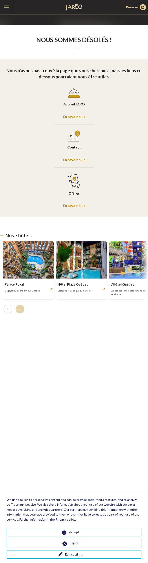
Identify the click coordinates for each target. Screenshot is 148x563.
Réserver (136, 7)
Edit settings (74, 554)
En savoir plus (74, 116)
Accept (74, 532)
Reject (74, 543)
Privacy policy (65, 519)
